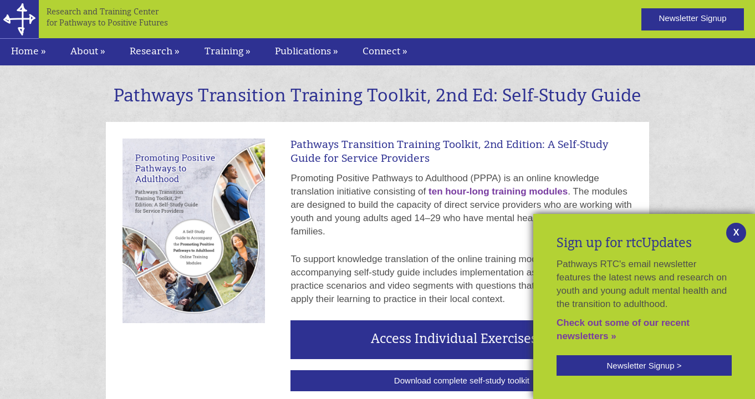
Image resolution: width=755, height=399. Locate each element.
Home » (28, 52)
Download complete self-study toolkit (461, 380)
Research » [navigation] (155, 52)
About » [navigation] (87, 52)
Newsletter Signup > (643, 365)
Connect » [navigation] (385, 52)
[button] (644, 365)
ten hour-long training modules (498, 191)
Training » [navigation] (228, 52)
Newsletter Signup (692, 18)
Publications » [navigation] (306, 52)
